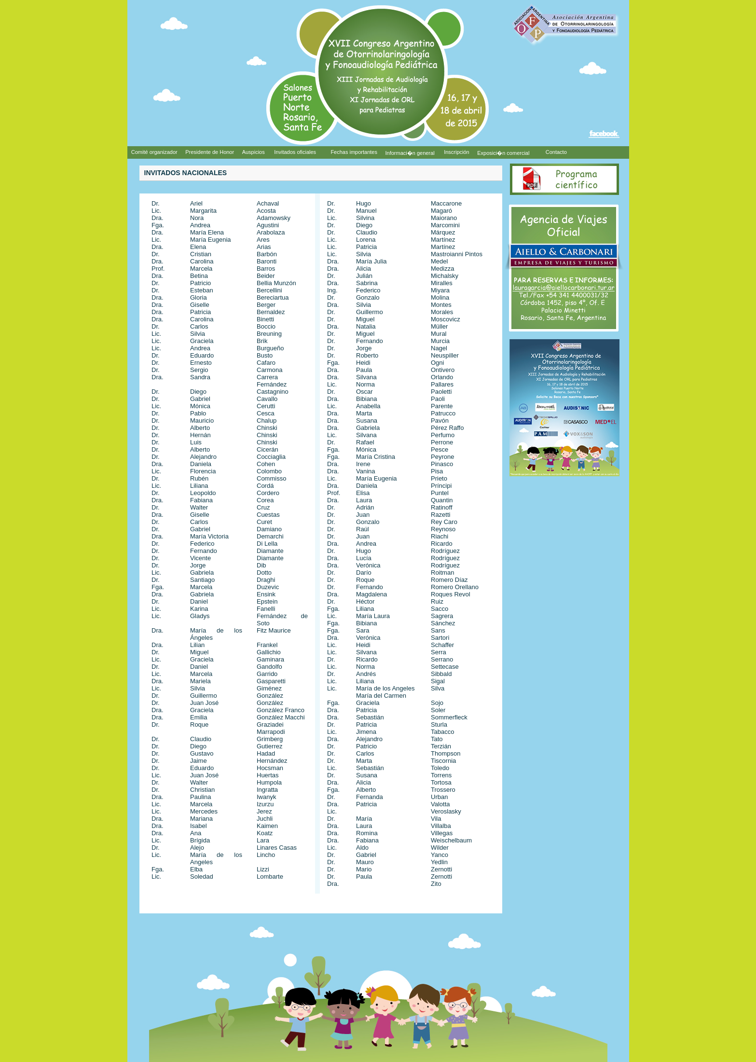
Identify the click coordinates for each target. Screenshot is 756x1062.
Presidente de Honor (209, 152)
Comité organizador (154, 152)
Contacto (556, 152)
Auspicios (254, 152)
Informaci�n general (410, 153)
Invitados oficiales (295, 152)
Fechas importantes (353, 152)
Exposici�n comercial (504, 153)
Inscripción (456, 152)
